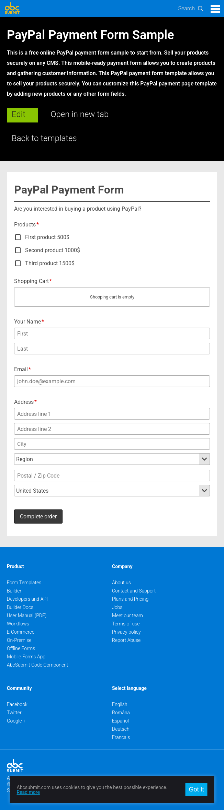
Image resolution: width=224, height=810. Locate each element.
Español (120, 721)
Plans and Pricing (130, 599)
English (119, 704)
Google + (16, 721)
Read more (28, 792)
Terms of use (125, 623)
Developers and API (27, 599)
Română (121, 712)
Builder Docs (20, 607)
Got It (196, 789)
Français (121, 737)
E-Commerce (20, 632)
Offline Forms (21, 648)
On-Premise (19, 640)
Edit (18, 114)
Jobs (117, 607)
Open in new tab (80, 114)
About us (121, 582)
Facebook (17, 704)
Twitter (14, 712)
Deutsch (121, 729)
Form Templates (24, 582)
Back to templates (44, 138)
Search (186, 8)
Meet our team (127, 615)
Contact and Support (134, 591)
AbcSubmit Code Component (37, 665)
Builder (14, 591)
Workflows (18, 623)
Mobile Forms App (26, 656)
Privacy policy (126, 632)
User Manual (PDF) (26, 615)
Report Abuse (126, 640)
